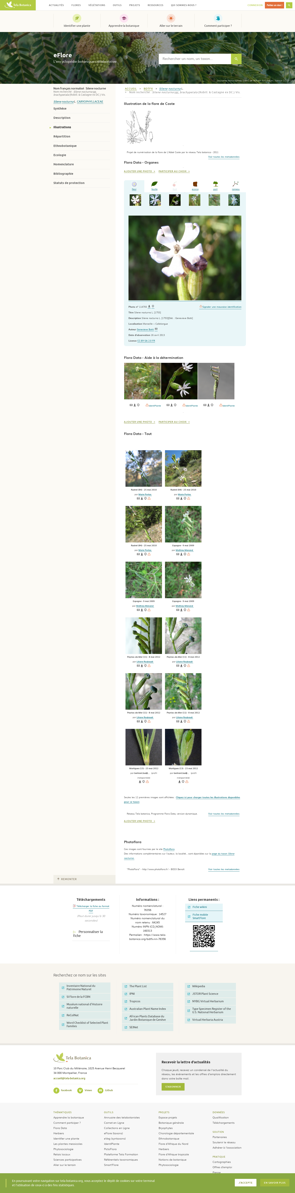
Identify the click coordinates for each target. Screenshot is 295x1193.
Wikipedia (196, 986)
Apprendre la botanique (124, 25)
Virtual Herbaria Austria (205, 1020)
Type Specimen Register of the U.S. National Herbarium (209, 1010)
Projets (164, 1112)
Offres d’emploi (222, 1167)
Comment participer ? (218, 25)
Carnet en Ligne (114, 1122)
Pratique (219, 1156)
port (215, 186)
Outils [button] (117, 5)
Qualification (221, 1117)
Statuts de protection (68, 183)
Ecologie (59, 155)
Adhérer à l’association (227, 1147)
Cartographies (222, 1162)
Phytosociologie (63, 1149)
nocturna (68, 102)
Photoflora (168, 849)
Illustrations (62, 127)
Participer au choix (173, 171)
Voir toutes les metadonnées (223, 156)
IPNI (130, 994)
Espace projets (168, 1117)
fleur (134, 186)
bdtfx (148, 88)
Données (219, 1112)
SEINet (131, 1027)
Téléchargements (224, 1122)
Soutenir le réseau (224, 1142)
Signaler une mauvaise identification (220, 306)
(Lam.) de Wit (237, 80)
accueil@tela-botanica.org (69, 1078)
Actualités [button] (56, 5)
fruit (174, 186)
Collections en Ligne (117, 1128)
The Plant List (136, 986)
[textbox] (195, 59)
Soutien (218, 1132)
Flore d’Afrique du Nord (173, 1144)
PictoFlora (110, 1149)
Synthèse (59, 108)
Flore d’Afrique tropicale (174, 1154)
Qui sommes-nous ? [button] (183, 5)
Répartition (61, 136)
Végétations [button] (96, 5)
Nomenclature (63, 164)
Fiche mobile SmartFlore (198, 916)
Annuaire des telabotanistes (122, 1117)
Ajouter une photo (138, 171)
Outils (108, 1112)
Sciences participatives (67, 1159)
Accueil (131, 88)
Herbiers (58, 1133)
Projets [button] (134, 5)
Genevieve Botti (145, 329)
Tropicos (132, 1001)
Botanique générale (171, 1122)
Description (61, 118)
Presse (217, 1172)
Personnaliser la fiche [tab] (88, 934)
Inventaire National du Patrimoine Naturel (78, 987)
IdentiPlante (153, 405)
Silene (57, 102)
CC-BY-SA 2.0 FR (146, 340)
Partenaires (220, 1137)
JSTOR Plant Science (203, 994)
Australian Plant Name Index (145, 1009)
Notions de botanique (172, 1159)
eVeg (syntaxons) (115, 1138)
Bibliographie (63, 173)
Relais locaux (61, 1154)
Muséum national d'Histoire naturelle (82, 1006)
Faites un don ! (274, 5)
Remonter (67, 879)
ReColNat (70, 1015)
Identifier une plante (77, 25)
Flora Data (60, 1128)
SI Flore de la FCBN (76, 997)
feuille (154, 186)
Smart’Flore (111, 1165)
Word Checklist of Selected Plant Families (85, 1024)
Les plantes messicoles (67, 1144)
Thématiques (62, 1112)
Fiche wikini (197, 907)
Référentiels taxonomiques (121, 1159)
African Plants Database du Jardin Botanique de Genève (145, 1018)
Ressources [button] (155, 5)
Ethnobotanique (65, 146)
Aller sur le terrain (171, 25)
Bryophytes (166, 1128)
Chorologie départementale (176, 1133)
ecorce (195, 186)
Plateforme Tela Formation (121, 1154)
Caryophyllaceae (90, 102)
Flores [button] (76, 5)
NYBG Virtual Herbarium (206, 1001)
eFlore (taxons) (113, 1133)
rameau (236, 186)
